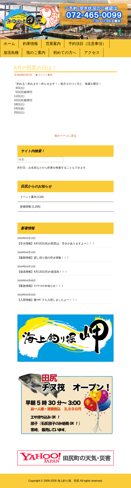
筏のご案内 (35, 52)
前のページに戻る (65, 135)
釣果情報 (30, 44)
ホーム (9, 44)
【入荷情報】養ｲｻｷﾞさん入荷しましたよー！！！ (47, 299)
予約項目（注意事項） (87, 44)
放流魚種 (11, 52)
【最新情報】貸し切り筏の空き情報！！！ (43, 257)
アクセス (92, 52)
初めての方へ (64, 52)
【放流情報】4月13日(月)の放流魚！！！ (42, 271)
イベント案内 (45, 74)
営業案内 (53, 44)
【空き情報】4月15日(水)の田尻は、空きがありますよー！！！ (56, 243)
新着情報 (25, 206)
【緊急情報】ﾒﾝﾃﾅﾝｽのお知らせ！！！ (40, 285)
